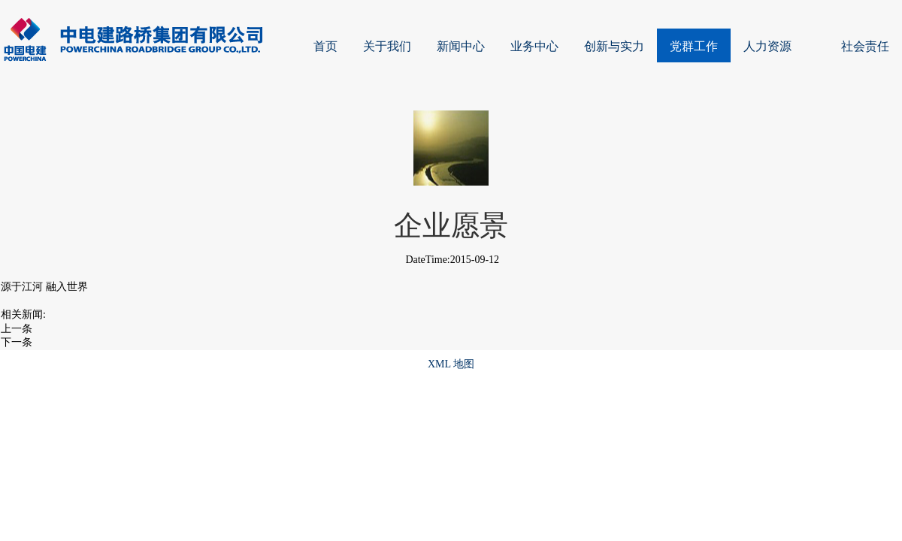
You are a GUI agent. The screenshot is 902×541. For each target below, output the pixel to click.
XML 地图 (451, 364)
